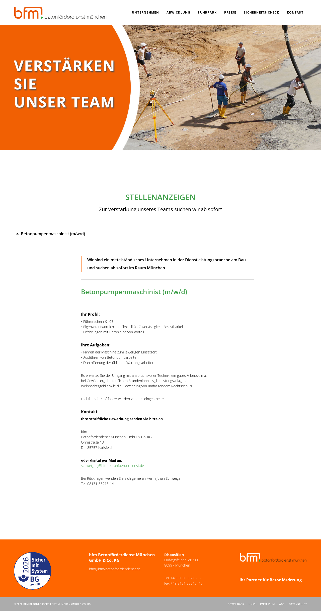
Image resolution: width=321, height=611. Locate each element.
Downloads (236, 604)
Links (252, 604)
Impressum (267, 604)
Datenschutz (298, 604)
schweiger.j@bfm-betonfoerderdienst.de (112, 465)
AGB (281, 604)
